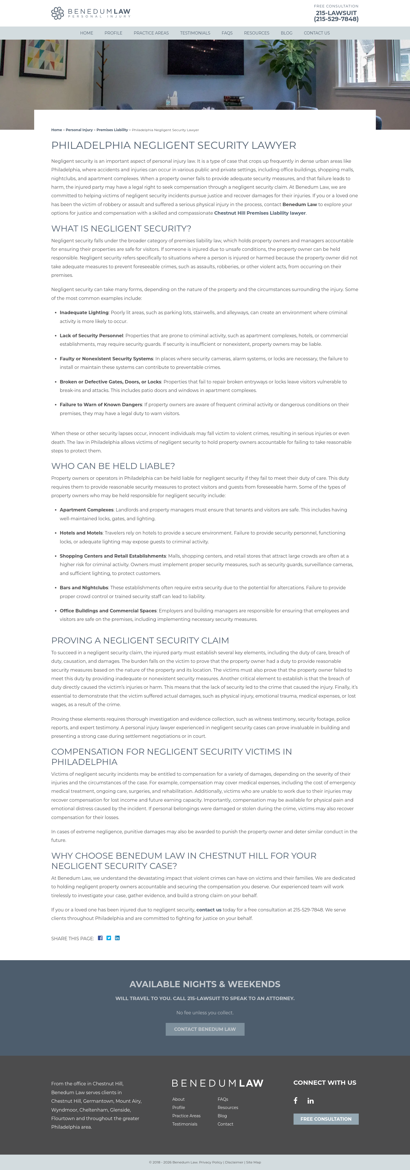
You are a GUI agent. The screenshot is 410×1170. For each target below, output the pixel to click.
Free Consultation (326, 1119)
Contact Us (317, 33)
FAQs (227, 33)
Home (86, 33)
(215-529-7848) (336, 19)
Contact (225, 1124)
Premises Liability (112, 130)
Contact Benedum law (205, 1029)
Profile (113, 33)
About (178, 1099)
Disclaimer (234, 1162)
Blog (286, 33)
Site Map (253, 1162)
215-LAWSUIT (336, 13)
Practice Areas (151, 33)
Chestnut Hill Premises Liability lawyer (260, 213)
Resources (256, 33)
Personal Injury (79, 130)
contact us (209, 910)
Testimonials (195, 33)
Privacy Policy (210, 1162)
